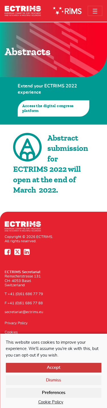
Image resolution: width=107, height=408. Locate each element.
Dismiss (53, 380)
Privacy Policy (16, 323)
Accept (53, 367)
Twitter (18, 252)
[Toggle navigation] (95, 11)
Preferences (53, 393)
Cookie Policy (50, 402)
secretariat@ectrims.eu (24, 312)
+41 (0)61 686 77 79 (25, 294)
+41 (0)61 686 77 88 (25, 303)
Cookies (11, 332)
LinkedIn (27, 252)
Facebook (8, 252)
